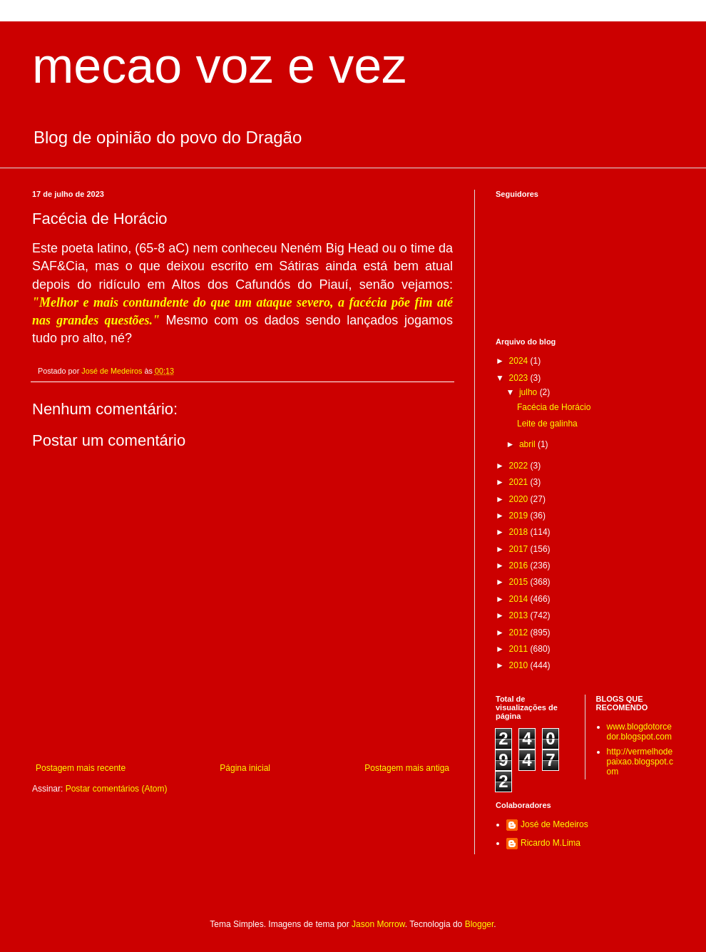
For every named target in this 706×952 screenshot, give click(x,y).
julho (529, 392)
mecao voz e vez (219, 65)
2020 (520, 499)
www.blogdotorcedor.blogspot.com (639, 732)
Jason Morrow (378, 924)
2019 (520, 516)
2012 (520, 633)
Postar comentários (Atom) (117, 789)
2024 (520, 361)
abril (528, 444)
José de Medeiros (554, 824)
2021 (520, 482)
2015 (520, 582)
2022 (520, 466)
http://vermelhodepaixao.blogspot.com (640, 762)
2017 (520, 549)
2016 (520, 565)
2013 (520, 615)
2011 (520, 649)
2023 (520, 378)
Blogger (479, 924)
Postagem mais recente (81, 768)
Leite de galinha (547, 424)
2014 (520, 599)
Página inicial (245, 768)
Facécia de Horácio (553, 407)
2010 (520, 665)
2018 (520, 532)
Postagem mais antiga (406, 768)
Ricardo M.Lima (550, 843)
